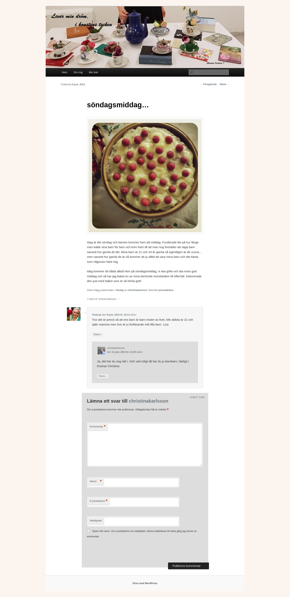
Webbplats (96, 520)
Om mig (78, 72)
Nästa (224, 84)
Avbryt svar (197, 397)
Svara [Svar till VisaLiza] (98, 334)
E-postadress (98, 501)
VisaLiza (97, 314)
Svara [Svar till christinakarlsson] (103, 376)
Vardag (120, 290)
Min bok (93, 72)
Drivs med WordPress (145, 583)
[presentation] (117, 551)
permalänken (166, 290)
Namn (96, 481)
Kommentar (98, 427)
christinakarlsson (137, 290)
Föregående (208, 84)
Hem (64, 72)
